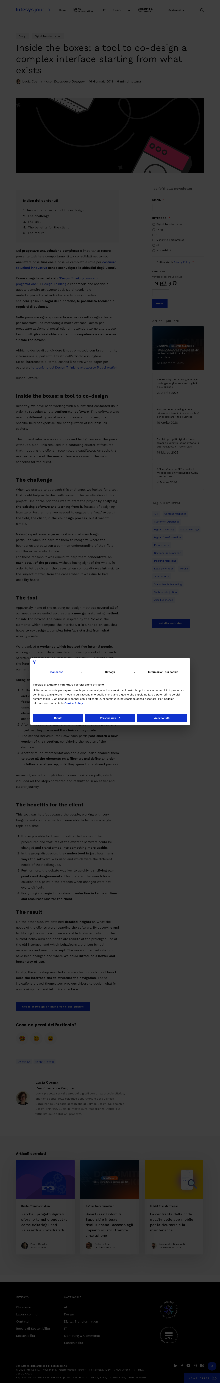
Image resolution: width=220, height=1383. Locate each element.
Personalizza (110, 718)
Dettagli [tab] (110, 671)
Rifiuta (58, 718)
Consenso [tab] (56, 671)
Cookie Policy (74, 703)
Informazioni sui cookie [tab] (163, 671)
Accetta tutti (162, 718)
